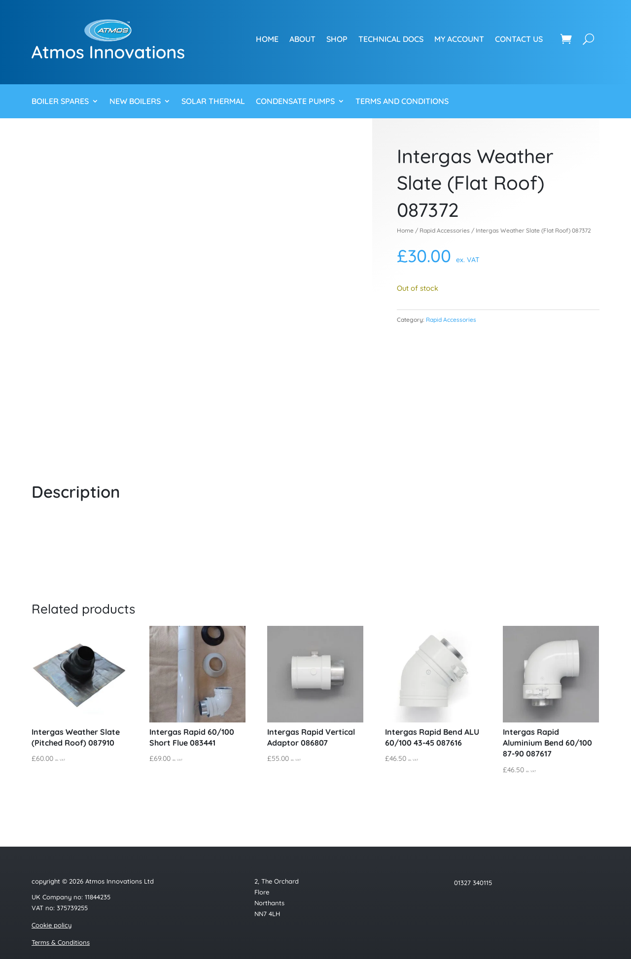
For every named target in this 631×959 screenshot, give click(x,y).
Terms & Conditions (61, 942)
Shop (337, 39)
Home (267, 39)
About (302, 39)
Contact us (519, 39)
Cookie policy (51, 925)
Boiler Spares (60, 102)
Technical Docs (390, 39)
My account (459, 39)
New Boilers (135, 102)
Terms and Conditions (402, 102)
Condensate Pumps (295, 102)
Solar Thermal (213, 102)
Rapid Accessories (445, 230)
